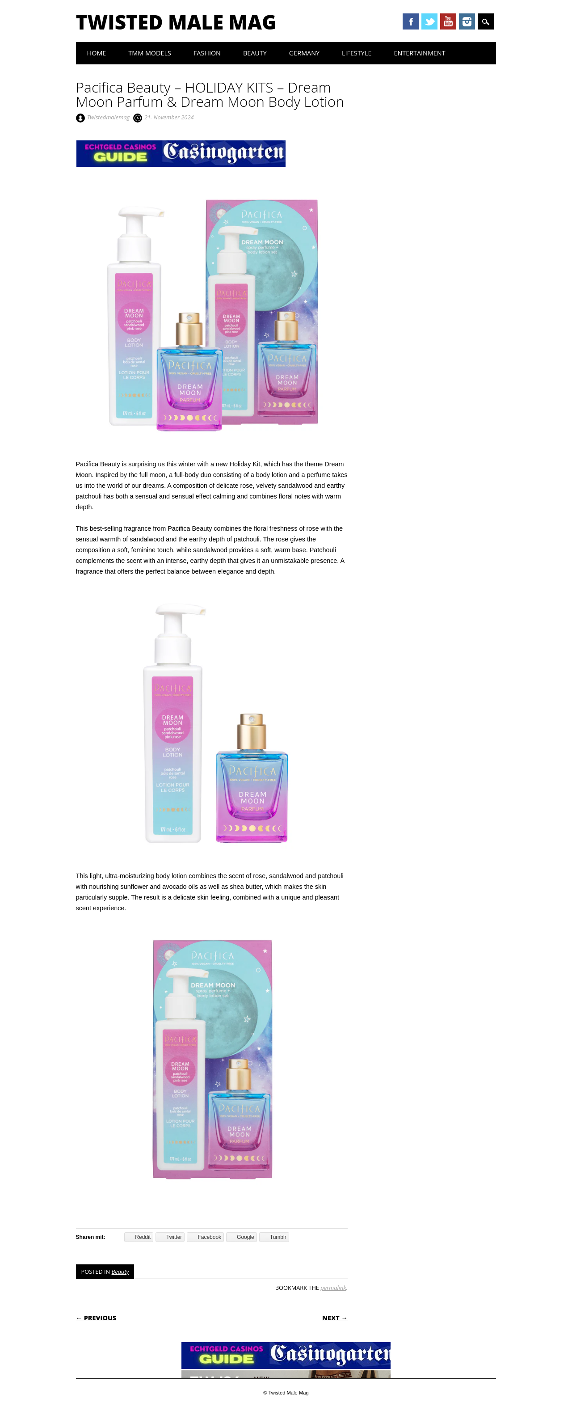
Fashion (207, 53)
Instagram (467, 21)
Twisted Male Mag (176, 21)
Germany (304, 53)
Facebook (411, 21)
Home (96, 53)
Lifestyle (356, 53)
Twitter (429, 21)
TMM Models (149, 53)
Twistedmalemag (108, 117)
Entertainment (419, 53)
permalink (333, 1288)
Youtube (448, 21)
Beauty (255, 53)
